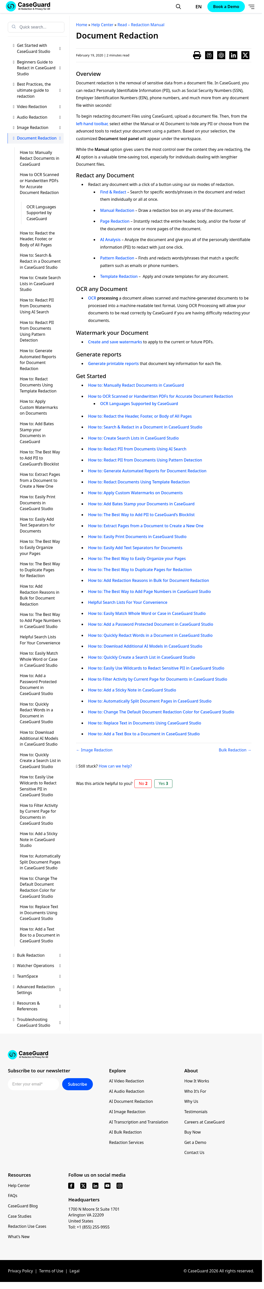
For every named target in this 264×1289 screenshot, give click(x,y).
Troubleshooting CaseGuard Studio (39, 1022)
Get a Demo (195, 1142)
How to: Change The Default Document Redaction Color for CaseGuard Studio (38, 887)
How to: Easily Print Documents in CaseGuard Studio (37, 502)
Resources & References (39, 1006)
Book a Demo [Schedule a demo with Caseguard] (226, 6)
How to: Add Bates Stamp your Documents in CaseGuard (37, 432)
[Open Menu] (251, 6)
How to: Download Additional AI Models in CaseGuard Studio (39, 738)
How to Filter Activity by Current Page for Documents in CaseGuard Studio (39, 814)
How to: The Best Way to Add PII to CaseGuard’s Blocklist (40, 458)
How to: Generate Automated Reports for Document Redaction (38, 359)
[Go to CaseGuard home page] (131, 1055)
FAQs (12, 1195)
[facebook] (71, 1186)
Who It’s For (195, 1091)
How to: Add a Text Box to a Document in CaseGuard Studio (40, 935)
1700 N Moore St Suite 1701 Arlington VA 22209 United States (94, 1215)
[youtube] (107, 1186)
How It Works (196, 1081)
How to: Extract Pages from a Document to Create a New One (40, 480)
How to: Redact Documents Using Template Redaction (38, 384)
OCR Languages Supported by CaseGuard (41, 212)
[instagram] (120, 1186)
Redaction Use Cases (27, 1226)
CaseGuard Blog (23, 1206)
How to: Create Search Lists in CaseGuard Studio (40, 283)
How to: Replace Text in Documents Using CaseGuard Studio (39, 912)
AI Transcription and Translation (138, 1122)
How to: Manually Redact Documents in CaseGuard (39, 158)
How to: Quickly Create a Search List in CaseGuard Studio (40, 760)
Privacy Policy (20, 1271)
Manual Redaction (117, 210)
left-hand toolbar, (92, 123)
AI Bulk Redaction (125, 1132)
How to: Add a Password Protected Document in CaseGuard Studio (38, 684)
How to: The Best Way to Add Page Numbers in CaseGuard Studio (40, 620)
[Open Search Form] (178, 6)
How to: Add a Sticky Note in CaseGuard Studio (38, 839)
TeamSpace (39, 976)
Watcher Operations (39, 966)
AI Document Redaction (131, 1101)
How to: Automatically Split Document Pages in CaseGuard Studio (40, 862)
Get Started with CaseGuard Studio (39, 48)
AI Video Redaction (126, 1081)
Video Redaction (39, 107)
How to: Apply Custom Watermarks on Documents (39, 407)
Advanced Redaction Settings (39, 990)
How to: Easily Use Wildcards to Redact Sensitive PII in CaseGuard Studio (38, 786)
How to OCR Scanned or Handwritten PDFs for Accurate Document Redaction (39, 183)
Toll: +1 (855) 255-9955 (88, 1227)
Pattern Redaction (117, 258)
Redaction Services (126, 1142)
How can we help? (115, 766)
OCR (92, 298)
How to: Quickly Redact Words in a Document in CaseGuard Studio (36, 713)
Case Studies (19, 1216)
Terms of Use (51, 1271)
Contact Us (194, 1152)
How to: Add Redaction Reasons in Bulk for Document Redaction (39, 595)
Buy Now (192, 1132)
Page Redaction (115, 221)
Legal (74, 1271)
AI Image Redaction (127, 1111)
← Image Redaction (94, 750)
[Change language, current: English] (194, 6)
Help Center (19, 1185)
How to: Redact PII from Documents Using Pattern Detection (37, 331)
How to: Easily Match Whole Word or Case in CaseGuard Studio (39, 659)
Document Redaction (39, 138)
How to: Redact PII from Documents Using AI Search (37, 306)
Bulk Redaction (39, 955)
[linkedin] (95, 1186)
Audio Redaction (39, 117)
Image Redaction (39, 128)
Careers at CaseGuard (204, 1122)
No (143, 783)
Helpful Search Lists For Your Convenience (40, 640)
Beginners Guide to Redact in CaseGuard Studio (39, 68)
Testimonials (195, 1111)
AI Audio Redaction (126, 1091)
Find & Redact (113, 192)
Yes (163, 783)
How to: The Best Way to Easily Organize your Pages (40, 547)
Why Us (191, 1101)
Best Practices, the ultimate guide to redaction (39, 90)
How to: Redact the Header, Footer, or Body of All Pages (37, 239)
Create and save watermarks (115, 342)
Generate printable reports (113, 363)
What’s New (18, 1236)
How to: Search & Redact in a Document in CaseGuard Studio (40, 261)
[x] (83, 1186)
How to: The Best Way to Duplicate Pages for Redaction (40, 569)
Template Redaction (119, 276)
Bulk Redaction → (235, 750)
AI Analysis (110, 239)
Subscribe (77, 1084)
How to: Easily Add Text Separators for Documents (37, 525)
